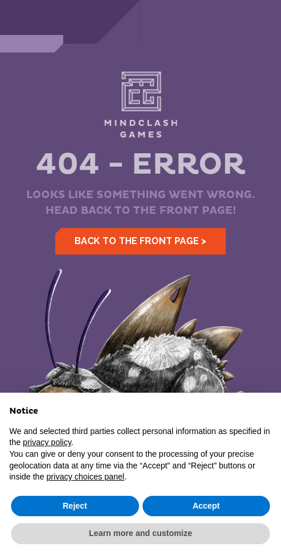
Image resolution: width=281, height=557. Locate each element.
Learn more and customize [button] (140, 533)
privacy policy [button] (47, 442)
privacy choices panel (86, 476)
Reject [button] (75, 505)
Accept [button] (206, 505)
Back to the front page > (140, 240)
